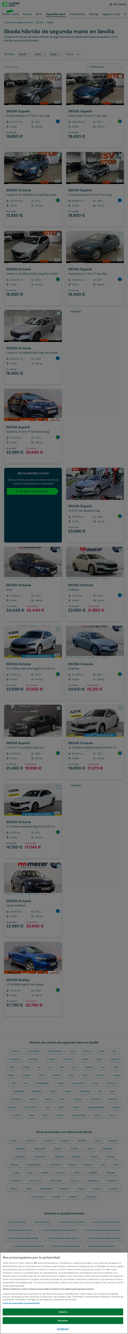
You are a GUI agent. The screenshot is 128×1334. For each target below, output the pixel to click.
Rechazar (63, 1323)
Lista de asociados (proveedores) (21, 1306)
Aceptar (63, 1314)
